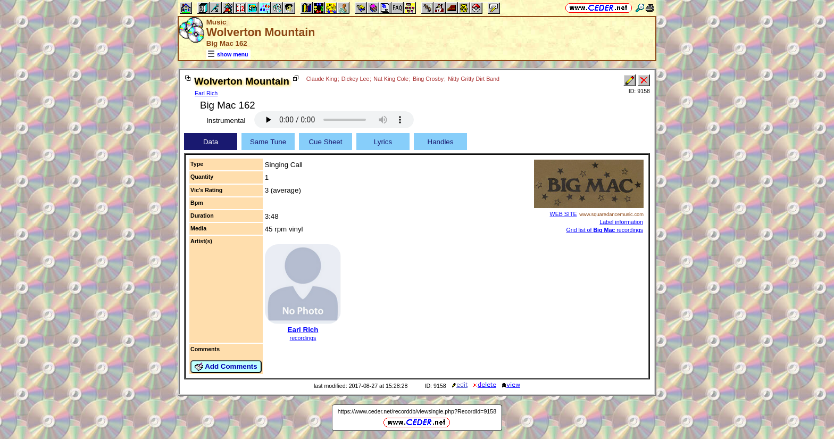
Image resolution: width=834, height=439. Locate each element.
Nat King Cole (390, 79)
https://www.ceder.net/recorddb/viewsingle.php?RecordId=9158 (417, 411)
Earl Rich (206, 93)
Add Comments (226, 366)
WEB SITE (563, 214)
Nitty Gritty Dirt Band (473, 79)
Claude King (321, 79)
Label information (621, 222)
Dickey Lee (355, 79)
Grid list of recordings (604, 230)
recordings (303, 338)
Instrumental (225, 121)
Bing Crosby (428, 79)
